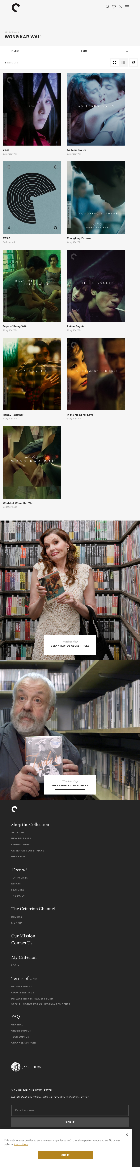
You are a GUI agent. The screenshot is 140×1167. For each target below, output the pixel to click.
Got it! (65, 1155)
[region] (66, 1148)
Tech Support (21, 1036)
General (17, 1024)
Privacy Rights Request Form (32, 998)
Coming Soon (20, 844)
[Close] (127, 1134)
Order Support (22, 1030)
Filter (35, 51)
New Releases (21, 838)
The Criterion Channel (33, 908)
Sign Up (16, 922)
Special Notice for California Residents (40, 1004)
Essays (16, 883)
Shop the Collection (30, 824)
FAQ (15, 1016)
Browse (16, 916)
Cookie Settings (22, 992)
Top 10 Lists (19, 877)
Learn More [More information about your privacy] (21, 1144)
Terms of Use (24, 978)
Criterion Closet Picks (27, 850)
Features (17, 889)
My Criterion (24, 957)
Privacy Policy (22, 986)
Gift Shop (18, 856)
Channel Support (23, 1042)
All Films (18, 832)
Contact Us (21, 943)
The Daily (18, 895)
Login (15, 965)
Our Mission (23, 936)
